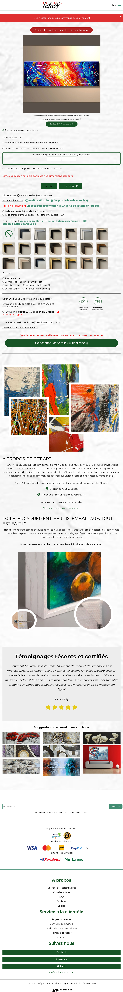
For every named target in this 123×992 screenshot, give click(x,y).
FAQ (61, 891)
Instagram (61, 953)
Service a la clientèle (61, 905)
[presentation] (61, 816)
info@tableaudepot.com (61, 966)
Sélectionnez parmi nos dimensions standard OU (30, 142)
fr (113, 5)
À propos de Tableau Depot (61, 881)
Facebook (61, 946)
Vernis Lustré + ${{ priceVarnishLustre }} (26, 279)
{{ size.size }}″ (71, 186)
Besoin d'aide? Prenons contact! (61, 124)
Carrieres (61, 895)
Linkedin (61, 960)
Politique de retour (61, 927)
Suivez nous (61, 937)
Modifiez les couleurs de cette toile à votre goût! (61, 30)
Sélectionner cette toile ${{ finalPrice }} (61, 337)
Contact (61, 931)
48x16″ (48, 186)
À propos (61, 874)
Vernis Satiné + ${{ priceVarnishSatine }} (26, 282)
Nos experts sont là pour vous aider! (61, 502)
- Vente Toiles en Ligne (57, 977)
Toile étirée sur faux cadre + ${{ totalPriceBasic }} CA (33, 214)
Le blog (61, 900)
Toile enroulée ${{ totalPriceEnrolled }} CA (27, 211)
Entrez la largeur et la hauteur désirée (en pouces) (61, 154)
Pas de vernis (11, 272)
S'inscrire (115, 800)
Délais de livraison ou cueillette (20, 321)
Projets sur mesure (61, 913)
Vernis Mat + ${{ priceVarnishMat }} (23, 275)
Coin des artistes (61, 886)
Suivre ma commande (61, 918)
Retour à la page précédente (20, 130)
